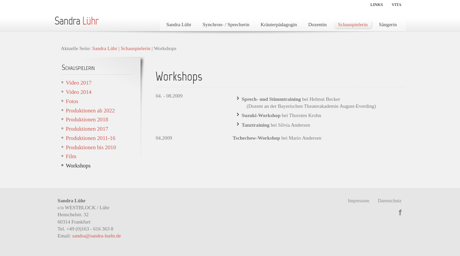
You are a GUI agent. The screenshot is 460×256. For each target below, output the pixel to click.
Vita (397, 4)
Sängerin (388, 24)
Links (376, 4)
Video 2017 (79, 83)
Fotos (72, 101)
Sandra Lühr (178, 24)
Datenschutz (389, 200)
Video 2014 (79, 92)
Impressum (358, 200)
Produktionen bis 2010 (91, 147)
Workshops (78, 165)
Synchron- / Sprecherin (226, 24)
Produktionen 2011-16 (90, 138)
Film (71, 156)
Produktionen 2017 (87, 129)
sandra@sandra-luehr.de (96, 235)
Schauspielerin (352, 24)
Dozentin (317, 24)
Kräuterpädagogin (279, 24)
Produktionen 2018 (87, 119)
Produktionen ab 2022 (90, 110)
